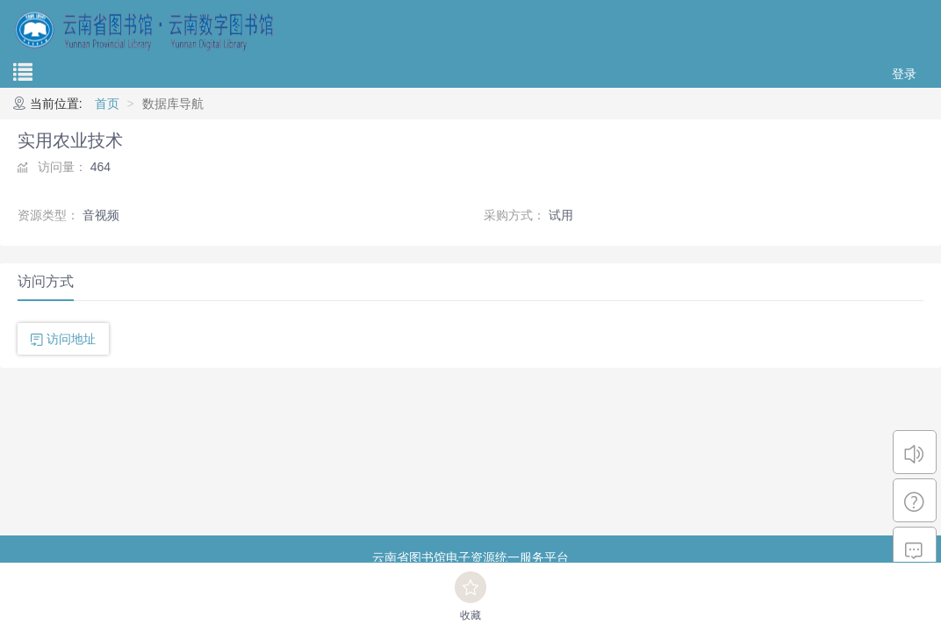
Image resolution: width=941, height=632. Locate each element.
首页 (107, 104)
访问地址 (71, 339)
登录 (904, 74)
